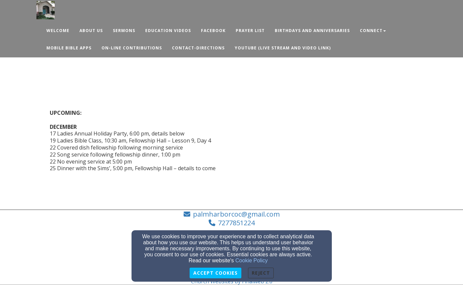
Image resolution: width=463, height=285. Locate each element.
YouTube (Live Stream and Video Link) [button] (283, 48)
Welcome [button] (57, 30)
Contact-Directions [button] (198, 48)
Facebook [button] (213, 30)
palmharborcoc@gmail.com (236, 214)
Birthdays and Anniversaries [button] (312, 30)
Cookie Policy (251, 260)
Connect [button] (373, 30)
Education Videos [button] (168, 30)
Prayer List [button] (250, 30)
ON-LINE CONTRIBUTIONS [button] (131, 48)
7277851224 (236, 222)
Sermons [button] (124, 30)
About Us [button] (91, 30)
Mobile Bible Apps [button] (68, 48)
